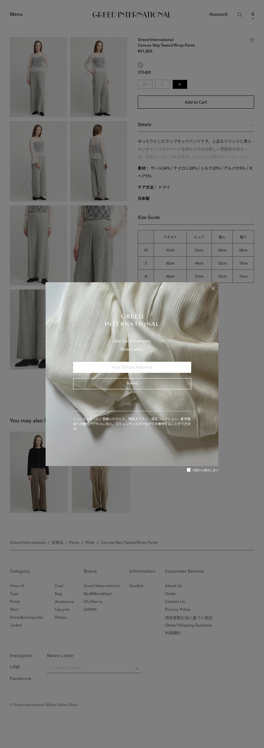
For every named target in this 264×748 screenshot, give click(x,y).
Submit (132, 383)
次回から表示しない (202, 470)
